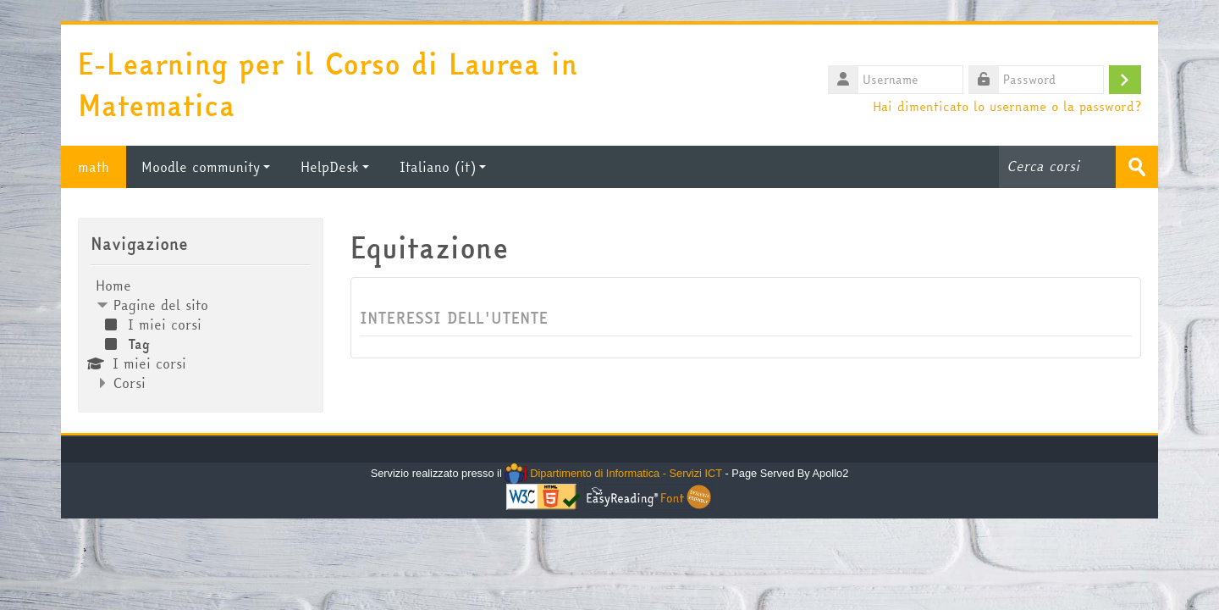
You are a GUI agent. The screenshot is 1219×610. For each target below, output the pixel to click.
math (93, 167)
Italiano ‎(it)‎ (443, 167)
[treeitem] (201, 334)
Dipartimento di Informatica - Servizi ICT (613, 473)
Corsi (129, 383)
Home (113, 285)
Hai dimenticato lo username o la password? (1007, 106)
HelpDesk (335, 167)
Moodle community (205, 167)
